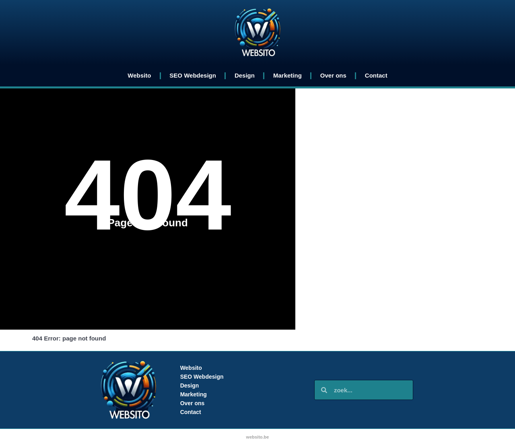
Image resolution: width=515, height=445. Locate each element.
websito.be (257, 437)
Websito (139, 75)
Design (245, 75)
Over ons (333, 75)
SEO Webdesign (192, 75)
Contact (376, 75)
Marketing (287, 75)
